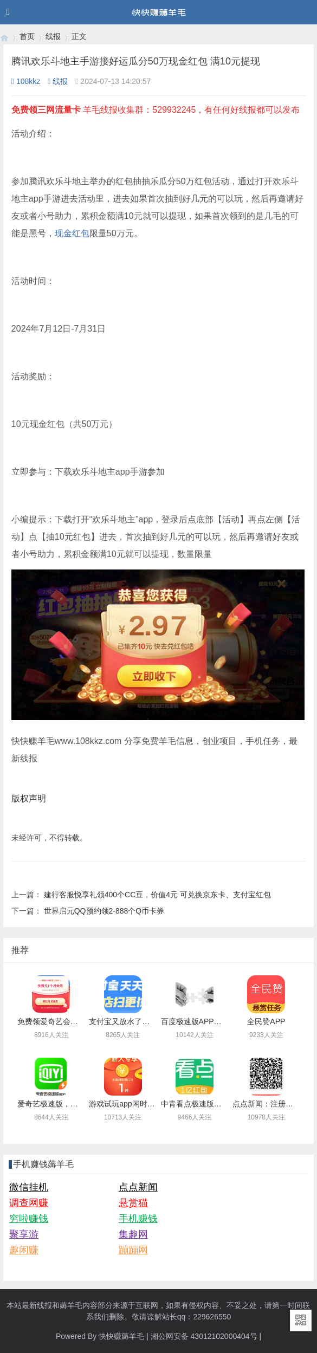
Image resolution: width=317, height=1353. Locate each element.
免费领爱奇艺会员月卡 (55, 1021)
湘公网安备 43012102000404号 (204, 1336)
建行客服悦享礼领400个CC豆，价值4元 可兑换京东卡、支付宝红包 (157, 894)
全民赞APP (266, 1021)
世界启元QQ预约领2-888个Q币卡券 (104, 911)
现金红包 (72, 233)
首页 (27, 36)
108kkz (25, 81)
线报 (53, 36)
